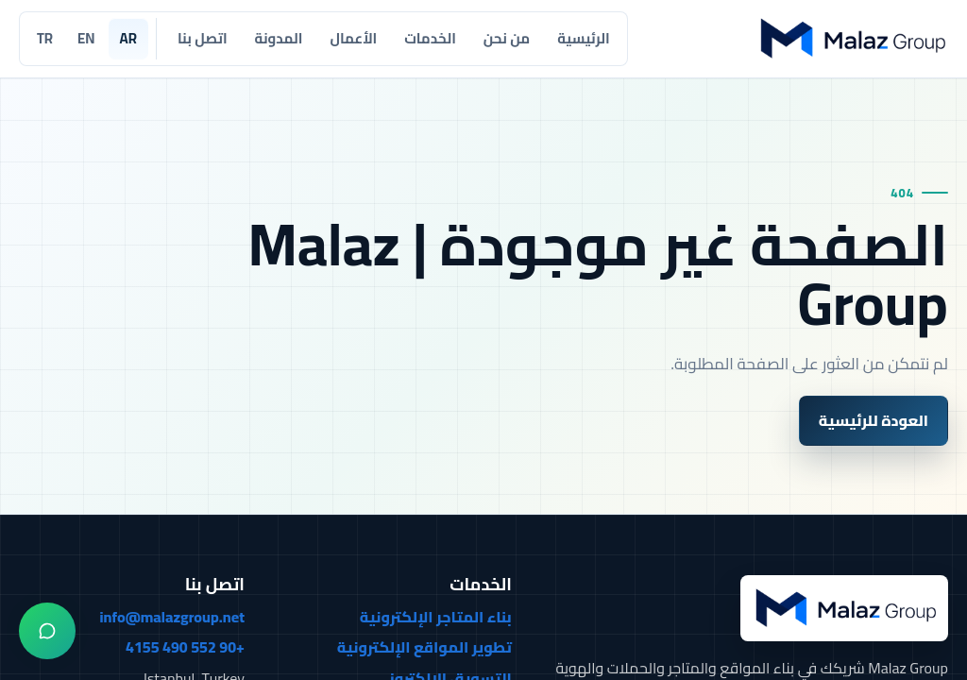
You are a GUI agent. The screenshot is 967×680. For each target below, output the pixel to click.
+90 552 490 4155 (185, 648)
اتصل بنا (203, 38)
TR (45, 38)
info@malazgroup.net (172, 617)
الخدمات (430, 38)
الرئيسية (583, 38)
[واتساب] (47, 631)
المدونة (279, 38)
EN (85, 38)
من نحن (507, 38)
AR (128, 38)
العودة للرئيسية (873, 420)
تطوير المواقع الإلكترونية (424, 648)
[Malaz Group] (851, 38)
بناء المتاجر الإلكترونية (436, 617)
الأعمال (353, 38)
